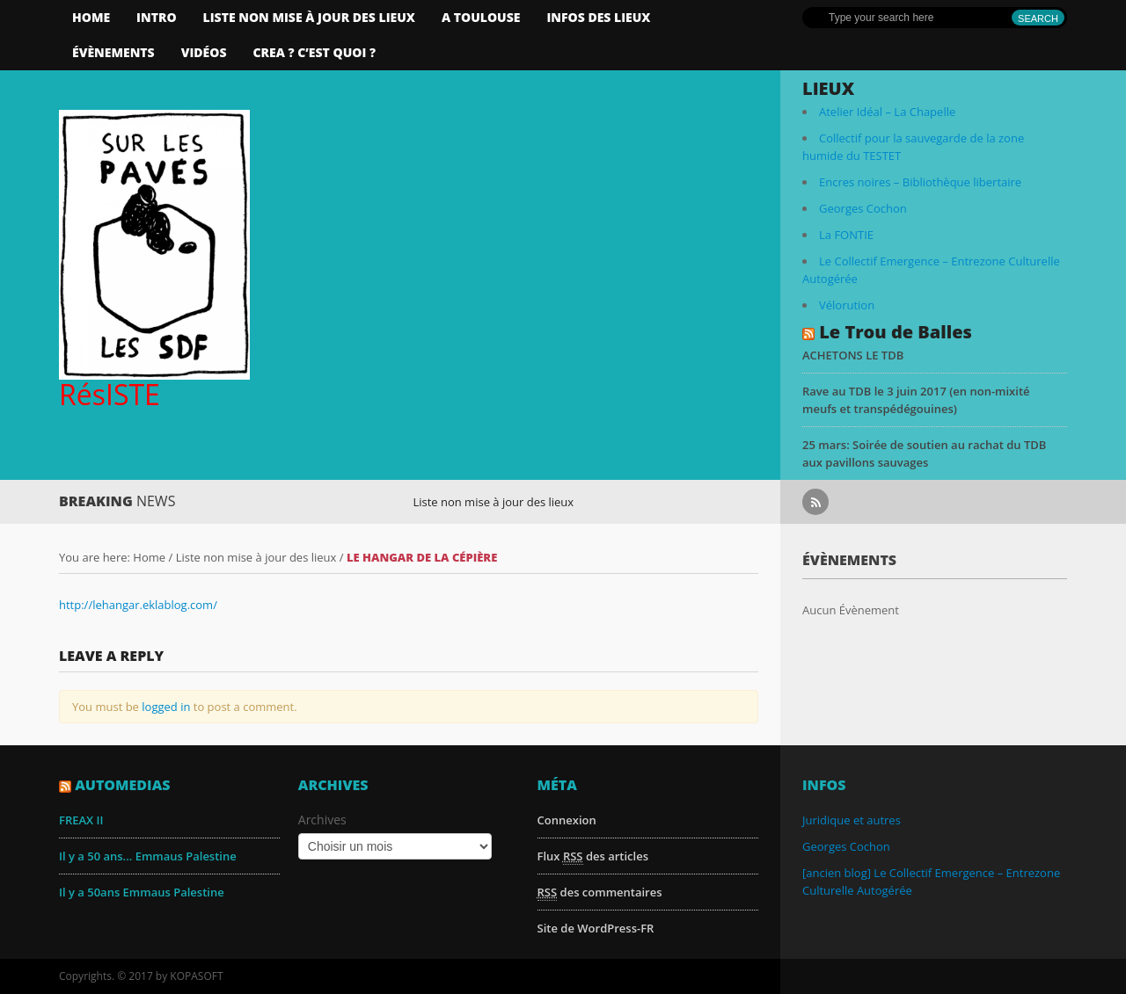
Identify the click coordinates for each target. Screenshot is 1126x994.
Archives (322, 819)
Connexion (566, 820)
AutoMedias (122, 784)
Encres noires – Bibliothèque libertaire (920, 182)
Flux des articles (592, 856)
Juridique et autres (851, 820)
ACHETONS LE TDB (852, 355)
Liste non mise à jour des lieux (309, 17)
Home (91, 17)
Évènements (113, 52)
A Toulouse (481, 17)
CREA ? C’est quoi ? (314, 52)
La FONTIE (846, 235)
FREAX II (81, 820)
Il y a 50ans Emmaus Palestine (141, 892)
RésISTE (109, 394)
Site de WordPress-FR (595, 928)
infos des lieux (598, 17)
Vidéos (204, 52)
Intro (156, 17)
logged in (166, 707)
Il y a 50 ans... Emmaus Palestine (148, 856)
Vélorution (846, 305)
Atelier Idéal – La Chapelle (887, 112)
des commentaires (599, 892)
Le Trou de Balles (895, 332)
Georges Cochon (863, 208)
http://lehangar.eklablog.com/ (138, 605)
